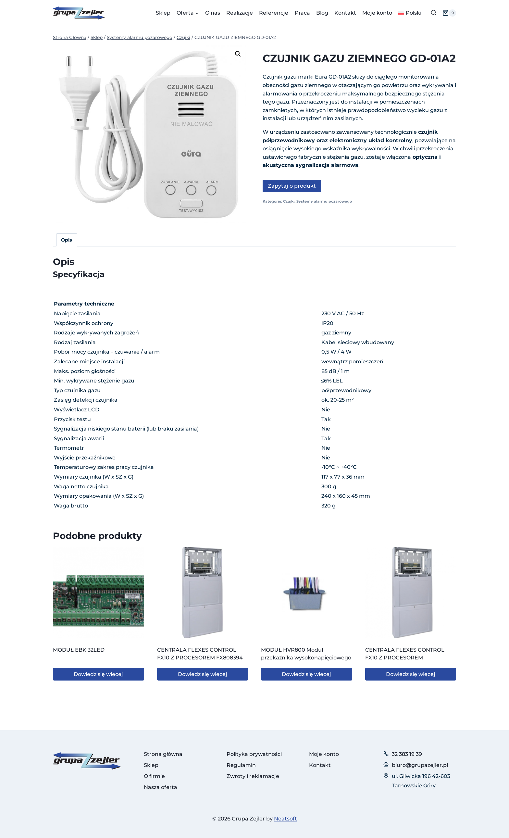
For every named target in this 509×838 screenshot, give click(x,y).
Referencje (273, 13)
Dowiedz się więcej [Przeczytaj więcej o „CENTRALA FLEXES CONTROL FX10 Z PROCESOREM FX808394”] (202, 674)
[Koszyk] (449, 13)
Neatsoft (285, 819)
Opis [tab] (66, 240)
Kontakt (345, 13)
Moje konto (377, 13)
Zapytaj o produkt (292, 186)
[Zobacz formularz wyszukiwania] (433, 13)
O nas (212, 13)
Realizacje (239, 13)
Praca (302, 13)
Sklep (163, 13)
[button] (238, 54)
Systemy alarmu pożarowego (324, 201)
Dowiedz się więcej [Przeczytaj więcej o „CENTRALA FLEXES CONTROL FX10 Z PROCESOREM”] (410, 674)
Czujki (288, 201)
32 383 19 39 (407, 754)
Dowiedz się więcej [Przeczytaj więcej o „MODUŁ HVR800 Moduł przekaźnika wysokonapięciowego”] (306, 674)
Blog (322, 13)
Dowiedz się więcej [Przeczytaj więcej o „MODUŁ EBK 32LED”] (98, 674)
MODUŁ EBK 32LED (79, 650)
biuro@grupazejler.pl (420, 765)
